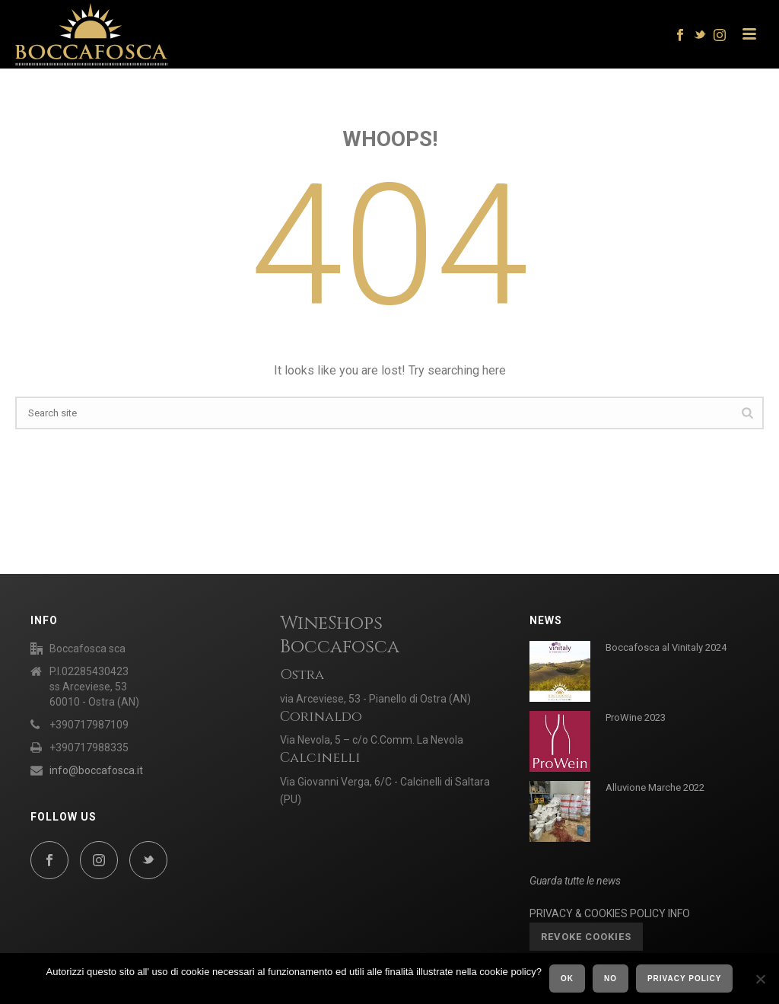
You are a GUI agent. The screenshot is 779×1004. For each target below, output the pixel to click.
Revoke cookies (586, 936)
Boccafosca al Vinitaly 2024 (666, 647)
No (610, 978)
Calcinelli (320, 757)
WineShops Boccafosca (339, 635)
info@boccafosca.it (96, 770)
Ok (567, 978)
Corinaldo (321, 716)
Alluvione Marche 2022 (655, 787)
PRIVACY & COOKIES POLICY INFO (609, 913)
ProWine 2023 (636, 717)
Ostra (302, 674)
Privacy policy (684, 978)
